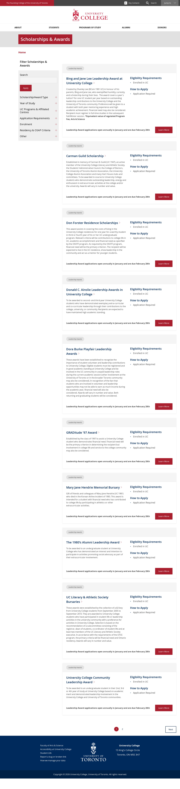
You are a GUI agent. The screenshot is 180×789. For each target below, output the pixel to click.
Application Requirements (35, 118)
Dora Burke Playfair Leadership (92, 355)
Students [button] (54, 27)
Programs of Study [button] (90, 27)
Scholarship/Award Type (34, 97)
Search (24, 74)
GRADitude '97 (86, 437)
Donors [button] (162, 27)
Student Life (46, 763)
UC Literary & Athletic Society (90, 609)
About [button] (18, 27)
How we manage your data (52, 771)
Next (171, 740)
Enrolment (26, 124)
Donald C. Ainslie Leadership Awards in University (92, 296)
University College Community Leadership (92, 690)
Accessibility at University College (55, 759)
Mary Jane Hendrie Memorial (90, 494)
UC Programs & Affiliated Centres (34, 111)
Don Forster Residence (85, 224)
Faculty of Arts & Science (51, 756)
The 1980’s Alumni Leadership (91, 553)
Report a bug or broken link (53, 767)
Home (22, 52)
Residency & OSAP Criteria (35, 130)
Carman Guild (90, 155)
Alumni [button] (126, 27)
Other (23, 136)
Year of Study (27, 103)
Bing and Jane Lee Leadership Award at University (91, 80)
